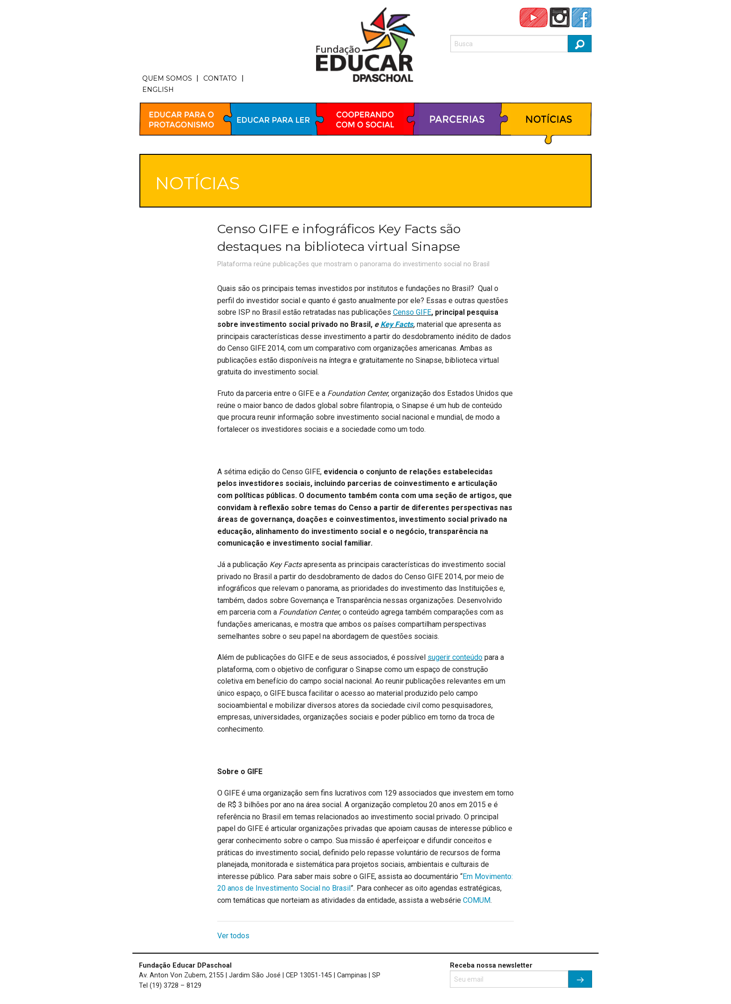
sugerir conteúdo (455, 657)
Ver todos (233, 935)
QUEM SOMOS (167, 78)
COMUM (476, 900)
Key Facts (396, 324)
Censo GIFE (412, 312)
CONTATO (220, 78)
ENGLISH (158, 89)
